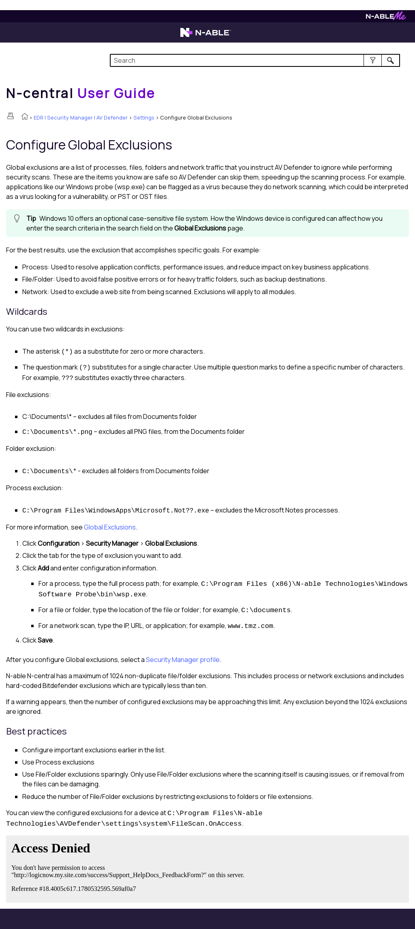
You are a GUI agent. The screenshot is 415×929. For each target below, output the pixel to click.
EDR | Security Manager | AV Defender (81, 117)
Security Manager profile (183, 659)
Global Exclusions (110, 527)
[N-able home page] (205, 36)
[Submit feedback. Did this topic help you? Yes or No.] (129, 867)
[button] (373, 60)
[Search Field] (255, 60)
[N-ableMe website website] (386, 18)
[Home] (80, 93)
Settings (143, 117)
